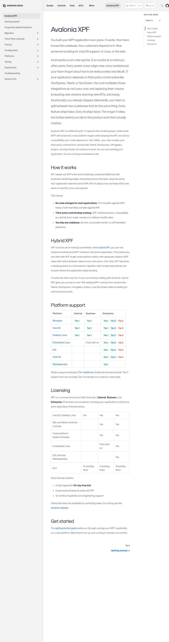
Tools (72, 5)
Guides (50, 5)
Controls (61, 5)
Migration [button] (9, 33)
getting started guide (66, 528)
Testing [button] (8, 62)
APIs (81, 5)
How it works (152, 28)
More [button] (91, 5)
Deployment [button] (10, 67)
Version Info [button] (10, 79)
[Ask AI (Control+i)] (149, 5)
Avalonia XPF (11, 16)
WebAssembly (60, 364)
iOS (54, 349)
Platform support (154, 36)
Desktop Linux (60, 335)
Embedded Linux (61, 342)
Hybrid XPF (104, 247)
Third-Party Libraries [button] (15, 39)
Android (57, 356)
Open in (153, 20)
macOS (57, 328)
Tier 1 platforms (86, 372)
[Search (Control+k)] (134, 5)
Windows (57, 320)
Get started (151, 44)
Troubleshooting (12, 73)
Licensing (151, 40)
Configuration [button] (11, 50)
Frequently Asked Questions (18, 27)
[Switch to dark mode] (162, 5)
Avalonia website (59, 507)
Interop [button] (8, 44)
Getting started (12, 21)
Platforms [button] (9, 56)
